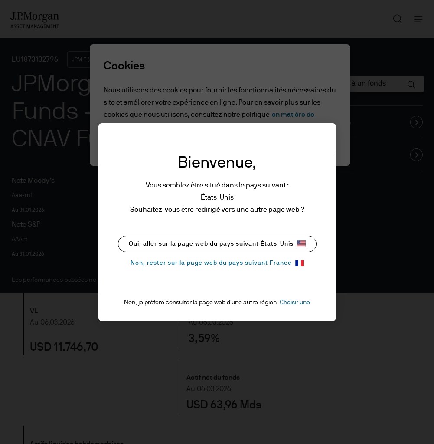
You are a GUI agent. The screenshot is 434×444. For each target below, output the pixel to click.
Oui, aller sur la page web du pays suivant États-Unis (217, 243)
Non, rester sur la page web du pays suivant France (217, 263)
